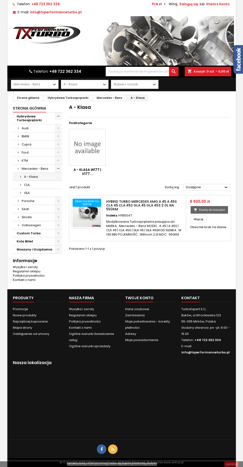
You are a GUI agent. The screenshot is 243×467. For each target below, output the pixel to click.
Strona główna (29, 108)
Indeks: (112, 215)
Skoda (27, 217)
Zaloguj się (188, 4)
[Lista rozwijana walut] (159, 4)
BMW (25, 136)
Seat (25, 209)
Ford (25, 152)
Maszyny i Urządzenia (34, 249)
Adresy (130, 334)
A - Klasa (31, 176)
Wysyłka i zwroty (25, 267)
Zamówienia (135, 315)
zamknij (231, 464)
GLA (27, 193)
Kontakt (190, 298)
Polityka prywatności (29, 275)
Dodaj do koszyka (209, 210)
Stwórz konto (218, 4)
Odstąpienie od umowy (31, 334)
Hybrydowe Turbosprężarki (29, 118)
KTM (25, 160)
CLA (27, 185)
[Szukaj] (142, 71)
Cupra (26, 144)
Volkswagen (31, 225)
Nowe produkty (24, 315)
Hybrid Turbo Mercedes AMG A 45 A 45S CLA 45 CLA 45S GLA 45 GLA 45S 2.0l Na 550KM (141, 205)
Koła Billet (25, 241)
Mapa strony (22, 327)
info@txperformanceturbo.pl (56, 12)
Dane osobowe (137, 309)
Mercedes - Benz (35, 168)
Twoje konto (139, 298)
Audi (25, 128)
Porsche (28, 201)
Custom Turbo (29, 233)
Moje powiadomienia (141, 340)
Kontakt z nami (24, 280)
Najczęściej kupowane (30, 321)
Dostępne (207, 187)
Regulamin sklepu (26, 271)
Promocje (20, 309)
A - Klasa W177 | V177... (87, 171)
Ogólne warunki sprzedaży (89, 346)
